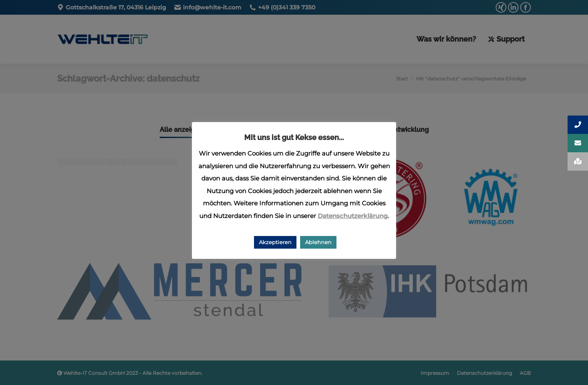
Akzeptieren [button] (275, 242)
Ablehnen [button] (318, 242)
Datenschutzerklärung (353, 216)
